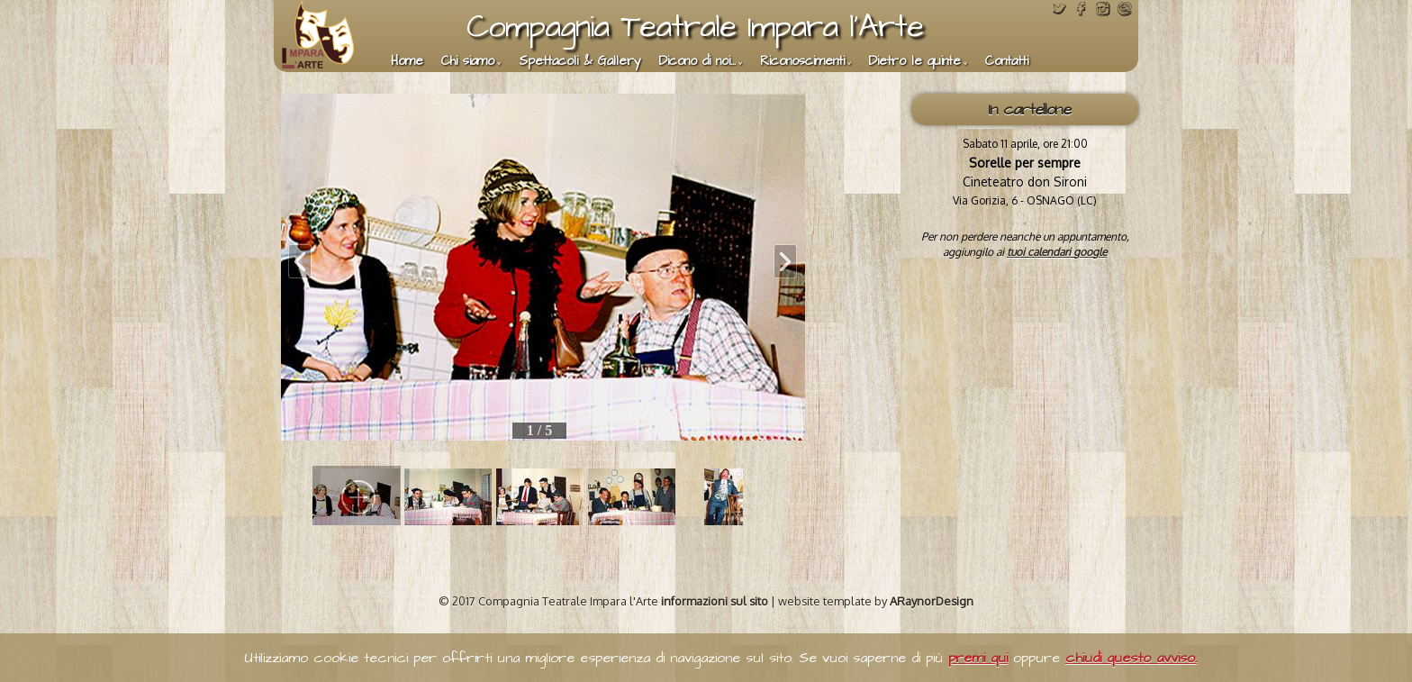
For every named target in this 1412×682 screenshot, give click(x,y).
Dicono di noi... (697, 61)
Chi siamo (467, 61)
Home (407, 61)
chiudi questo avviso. (1131, 658)
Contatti (1006, 61)
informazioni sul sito (714, 601)
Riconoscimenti (802, 61)
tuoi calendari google (1057, 252)
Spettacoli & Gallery (580, 61)
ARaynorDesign (931, 601)
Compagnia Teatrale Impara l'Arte (694, 27)
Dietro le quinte (915, 61)
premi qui (978, 658)
